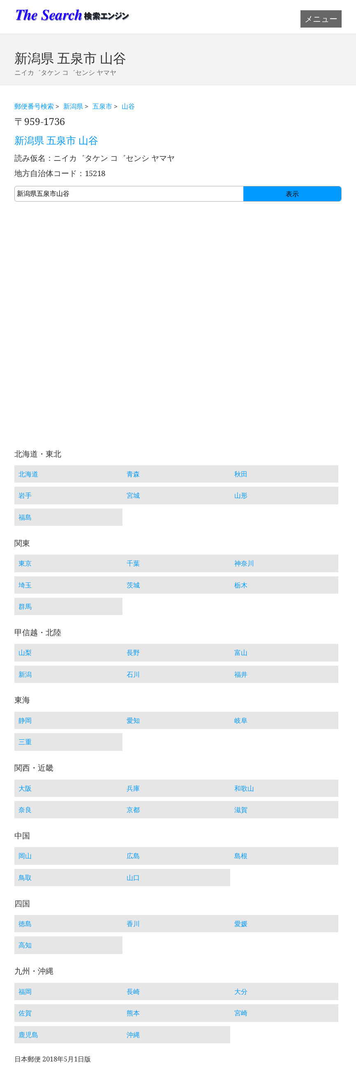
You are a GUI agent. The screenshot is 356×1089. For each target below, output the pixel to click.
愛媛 (240, 923)
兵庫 (133, 788)
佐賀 (25, 1013)
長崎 (133, 991)
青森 (133, 474)
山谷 (128, 106)
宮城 (133, 495)
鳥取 (25, 877)
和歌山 (244, 788)
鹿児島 (28, 1034)
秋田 (240, 474)
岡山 (25, 855)
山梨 (25, 652)
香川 (133, 923)
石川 (133, 674)
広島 (133, 855)
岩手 (25, 495)
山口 (133, 877)
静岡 (25, 720)
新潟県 (73, 106)
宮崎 (240, 1013)
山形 (240, 495)
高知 (25, 945)
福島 (25, 517)
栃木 (240, 585)
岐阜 (240, 720)
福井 (240, 674)
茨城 (133, 585)
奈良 (25, 809)
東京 (25, 563)
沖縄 (133, 1034)
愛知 (133, 720)
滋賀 (240, 809)
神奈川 (244, 563)
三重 (25, 741)
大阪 (25, 788)
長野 (133, 652)
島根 (240, 855)
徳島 (25, 923)
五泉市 (102, 106)
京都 (133, 809)
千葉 (133, 563)
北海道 (28, 474)
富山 (240, 652)
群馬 (25, 606)
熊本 (133, 1013)
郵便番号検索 (34, 106)
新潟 (25, 674)
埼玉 (25, 585)
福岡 (25, 991)
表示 (292, 193)
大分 (240, 991)
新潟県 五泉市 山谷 (56, 140)
